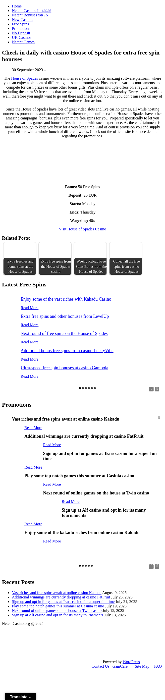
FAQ (158, 666)
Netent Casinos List (31, 10)
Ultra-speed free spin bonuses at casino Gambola (64, 367)
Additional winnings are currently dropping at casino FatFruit (61, 597)
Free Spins (20, 24)
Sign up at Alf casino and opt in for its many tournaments (57, 615)
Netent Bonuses (30, 15)
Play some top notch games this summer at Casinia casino (58, 606)
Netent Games (23, 42)
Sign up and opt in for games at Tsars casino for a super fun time (63, 601)
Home (17, 6)
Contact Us (101, 666)
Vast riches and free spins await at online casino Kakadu (56, 593)
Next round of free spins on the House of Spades (64, 333)
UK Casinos (21, 37)
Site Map (142, 666)
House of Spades (24, 78)
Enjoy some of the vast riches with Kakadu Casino (66, 299)
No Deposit (21, 33)
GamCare (120, 666)
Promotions (21, 28)
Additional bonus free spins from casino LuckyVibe (67, 350)
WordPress (131, 662)
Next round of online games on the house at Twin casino (57, 610)
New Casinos (22, 19)
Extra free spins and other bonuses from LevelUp (65, 316)
